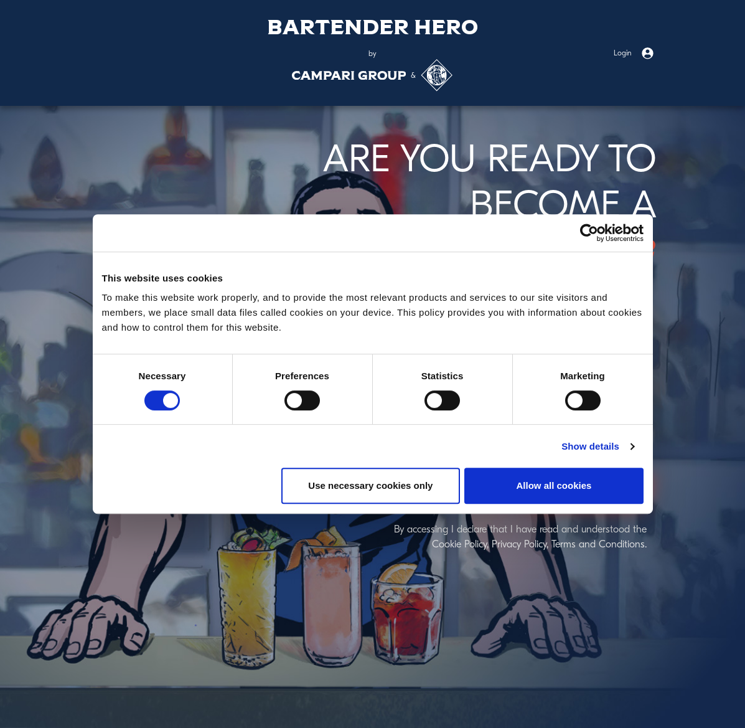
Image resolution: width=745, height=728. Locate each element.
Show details (590, 446)
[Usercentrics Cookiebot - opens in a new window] (589, 233)
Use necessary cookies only (370, 485)
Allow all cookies (554, 485)
